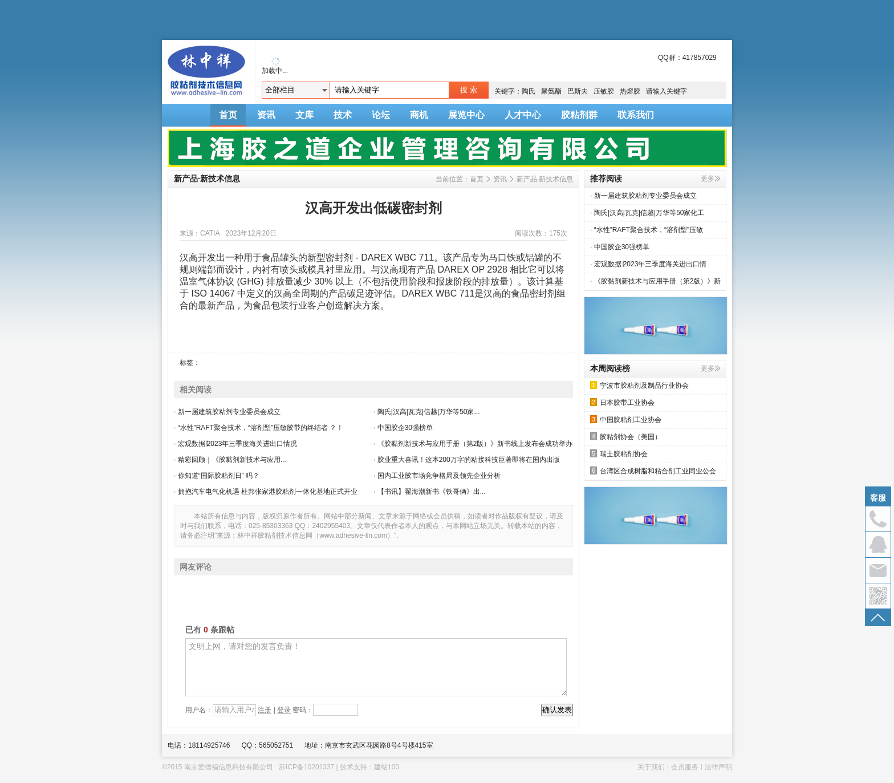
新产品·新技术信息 (545, 179)
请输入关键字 (666, 91)
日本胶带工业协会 (622, 402)
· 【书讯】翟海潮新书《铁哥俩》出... (429, 492)
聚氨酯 (551, 91)
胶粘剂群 (579, 115)
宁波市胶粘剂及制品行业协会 (639, 385)
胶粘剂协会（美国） (625, 436)
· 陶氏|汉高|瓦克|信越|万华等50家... (426, 412)
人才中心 (523, 115)
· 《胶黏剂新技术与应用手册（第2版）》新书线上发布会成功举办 (472, 444)
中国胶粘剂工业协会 (625, 419)
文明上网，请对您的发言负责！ (376, 667)
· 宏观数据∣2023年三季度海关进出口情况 (235, 444)
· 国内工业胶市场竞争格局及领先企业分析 (437, 476)
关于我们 (651, 767)
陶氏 (528, 91)
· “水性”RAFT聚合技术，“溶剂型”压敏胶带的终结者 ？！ (258, 428)
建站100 (386, 767)
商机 (419, 115)
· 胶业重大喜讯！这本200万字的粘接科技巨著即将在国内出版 (466, 460)
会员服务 (684, 767)
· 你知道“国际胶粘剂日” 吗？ (216, 476)
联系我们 (635, 115)
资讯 (266, 115)
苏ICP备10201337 (306, 767)
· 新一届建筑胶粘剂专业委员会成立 (227, 412)
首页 (228, 115)
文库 (304, 115)
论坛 (381, 115)
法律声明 (718, 767)
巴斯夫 (577, 91)
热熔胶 (630, 91)
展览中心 (466, 115)
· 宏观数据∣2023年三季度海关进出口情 (648, 264)
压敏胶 (604, 91)
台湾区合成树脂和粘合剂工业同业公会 (653, 470)
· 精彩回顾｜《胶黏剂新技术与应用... (230, 460)
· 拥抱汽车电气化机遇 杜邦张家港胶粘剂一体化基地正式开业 (265, 492)
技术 (343, 115)
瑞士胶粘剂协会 (619, 453)
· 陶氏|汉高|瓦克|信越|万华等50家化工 (647, 213)
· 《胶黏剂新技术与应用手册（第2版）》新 (655, 281)
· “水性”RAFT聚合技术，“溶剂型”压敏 (646, 230)
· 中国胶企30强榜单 (403, 428)
